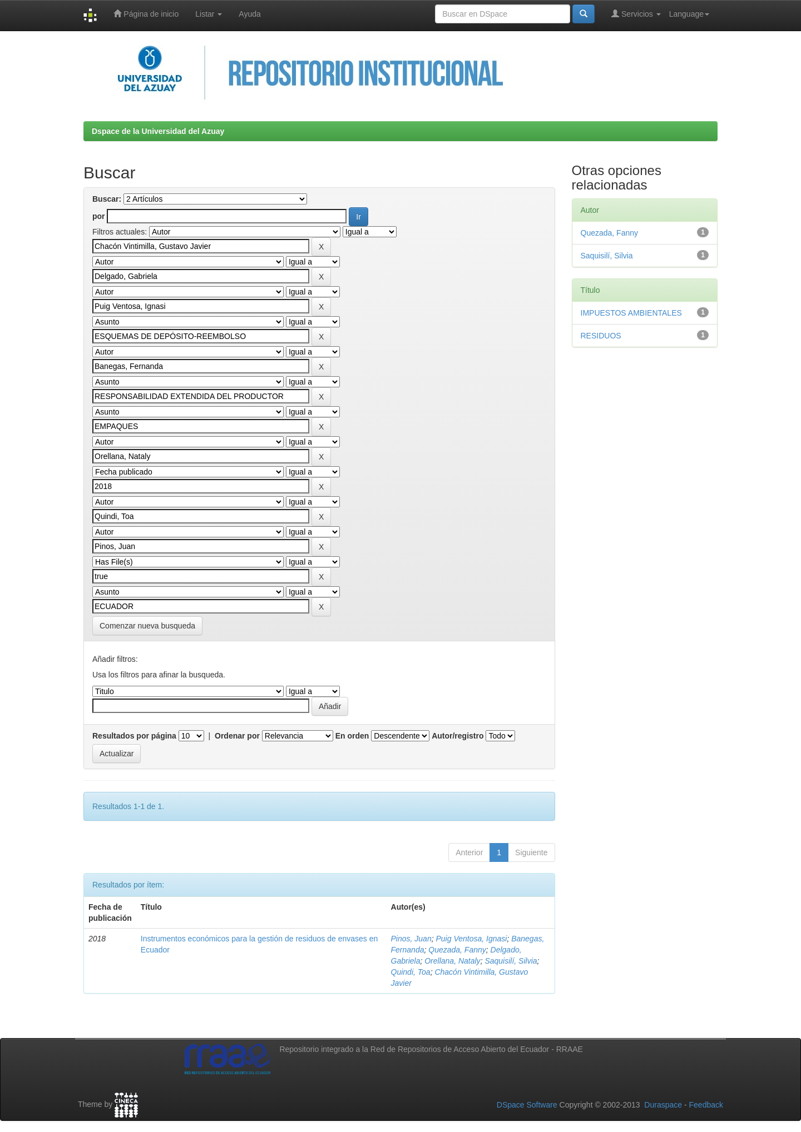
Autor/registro (457, 735)
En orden (352, 735)
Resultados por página (134, 735)
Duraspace (663, 1104)
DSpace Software (527, 1104)
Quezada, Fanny (457, 949)
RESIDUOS (601, 335)
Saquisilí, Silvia (510, 960)
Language (689, 13)
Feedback (706, 1104)
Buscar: (106, 199)
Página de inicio (146, 13)
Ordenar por (237, 735)
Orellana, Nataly (452, 960)
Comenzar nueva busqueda (147, 625)
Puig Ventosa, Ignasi (471, 938)
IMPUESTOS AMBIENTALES (631, 312)
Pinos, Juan (411, 938)
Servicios (636, 13)
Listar (208, 13)
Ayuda (249, 13)
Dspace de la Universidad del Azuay (158, 131)
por (98, 216)
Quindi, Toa (411, 972)
